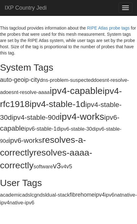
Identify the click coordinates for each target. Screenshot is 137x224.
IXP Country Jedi (26, 8)
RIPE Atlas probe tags (108, 28)
